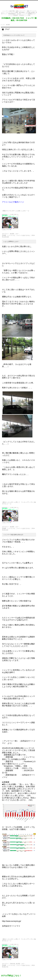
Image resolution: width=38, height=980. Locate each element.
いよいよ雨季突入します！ (11, 241)
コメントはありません (23, 235)
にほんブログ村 (6, 229)
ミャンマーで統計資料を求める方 (13, 534)
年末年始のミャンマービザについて (14, 35)
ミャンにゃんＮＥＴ (19, 6)
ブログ (7, 29)
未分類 (12, 233)
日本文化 (12, 963)
